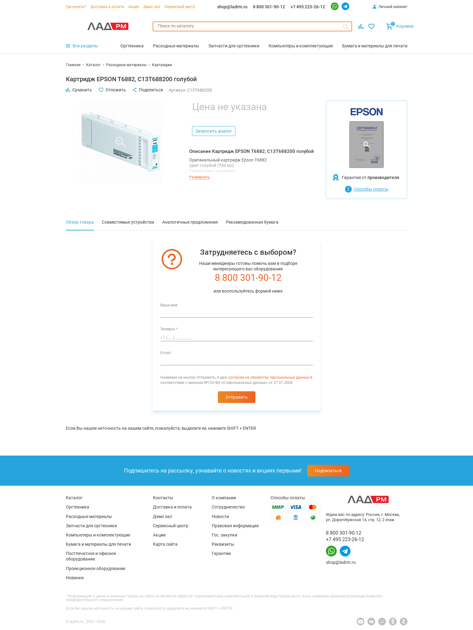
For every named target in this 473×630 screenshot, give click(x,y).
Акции (133, 7)
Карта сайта (165, 544)
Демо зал (151, 7)
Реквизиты (223, 544)
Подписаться (328, 470)
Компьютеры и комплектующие (98, 534)
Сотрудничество (228, 506)
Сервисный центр (179, 7)
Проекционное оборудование (95, 568)
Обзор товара (80, 222)
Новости (220, 516)
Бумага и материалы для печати (98, 544)
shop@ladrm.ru (232, 6)
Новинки (75, 577)
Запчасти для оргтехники (91, 525)
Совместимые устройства (128, 222)
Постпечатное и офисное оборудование (91, 556)
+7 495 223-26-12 (308, 6)
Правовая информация (235, 525)
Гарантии (221, 553)
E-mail (165, 353)
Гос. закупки (224, 534)
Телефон (169, 329)
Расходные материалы (89, 516)
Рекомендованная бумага (252, 222)
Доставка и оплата (107, 7)
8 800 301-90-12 (269, 6)
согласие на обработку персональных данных (268, 377)
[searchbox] (252, 26)
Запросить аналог (213, 131)
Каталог (74, 497)
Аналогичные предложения (190, 222)
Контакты (163, 497)
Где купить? (76, 7)
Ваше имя (169, 305)
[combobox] (252, 26)
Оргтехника (77, 506)
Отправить (237, 397)
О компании (224, 497)
